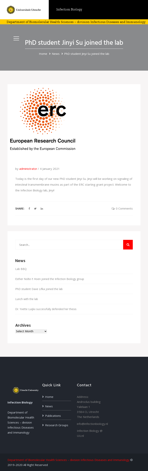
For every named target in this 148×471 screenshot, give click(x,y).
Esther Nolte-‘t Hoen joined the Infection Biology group (49, 279)
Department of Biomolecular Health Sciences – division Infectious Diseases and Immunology (69, 460)
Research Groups (56, 425)
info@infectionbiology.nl (92, 424)
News (56, 54)
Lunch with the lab (26, 299)
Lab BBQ (21, 269)
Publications (53, 416)
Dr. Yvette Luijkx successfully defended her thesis (46, 309)
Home (43, 54)
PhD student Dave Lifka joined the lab (39, 289)
